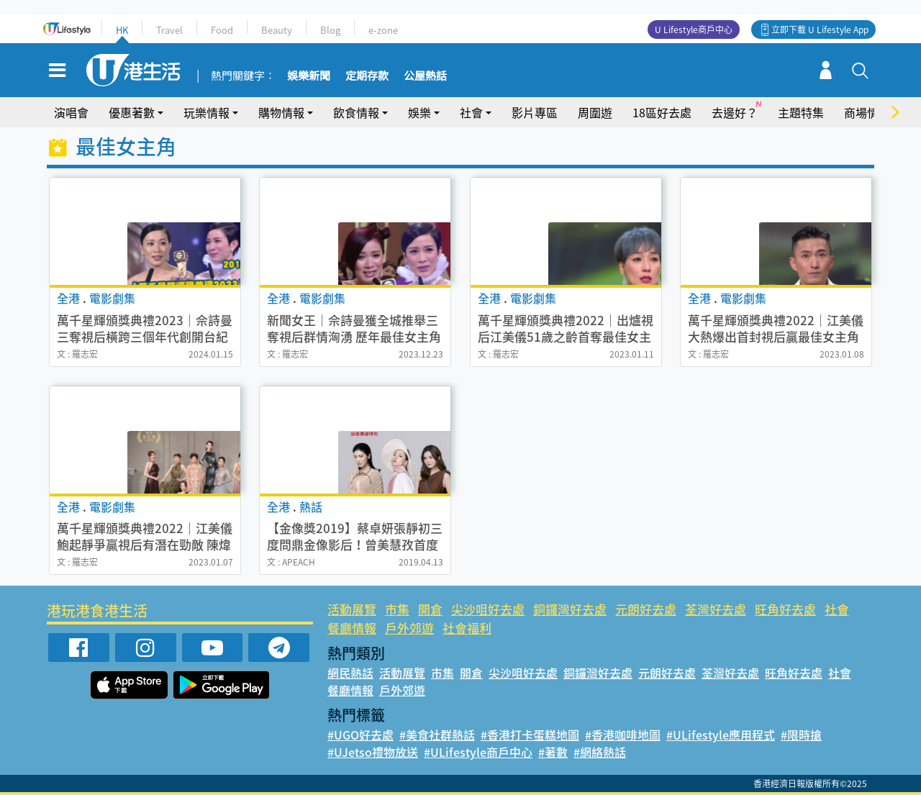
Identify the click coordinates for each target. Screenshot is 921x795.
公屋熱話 (425, 76)
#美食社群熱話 (437, 734)
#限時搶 (801, 734)
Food (222, 30)
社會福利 (467, 628)
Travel (169, 30)
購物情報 (281, 112)
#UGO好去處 (360, 734)
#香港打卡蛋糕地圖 (530, 734)
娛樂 (419, 112)
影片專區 (535, 112)
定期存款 (367, 76)
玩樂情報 (206, 112)
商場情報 (867, 112)
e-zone (383, 30)
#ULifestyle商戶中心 (478, 751)
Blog (330, 30)
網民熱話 (350, 672)
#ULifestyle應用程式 (720, 734)
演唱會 (71, 112)
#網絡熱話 (599, 751)
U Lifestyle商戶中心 (693, 29)
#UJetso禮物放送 (372, 751)
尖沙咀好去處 (488, 609)
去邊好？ (735, 112)
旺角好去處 (785, 609)
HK (122, 30)
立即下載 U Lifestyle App (819, 29)
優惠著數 (132, 112)
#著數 (553, 751)
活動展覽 (351, 609)
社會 (471, 112)
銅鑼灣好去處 (570, 609)
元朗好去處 (645, 609)
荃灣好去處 (715, 609)
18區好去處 (661, 112)
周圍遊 (595, 112)
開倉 (430, 609)
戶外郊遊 (409, 628)
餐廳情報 (351, 628)
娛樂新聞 (308, 76)
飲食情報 (356, 112)
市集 (397, 609)
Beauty (276, 30)
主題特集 (801, 112)
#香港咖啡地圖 (623, 734)
